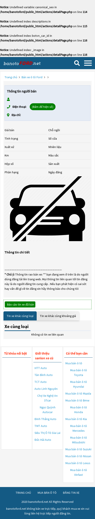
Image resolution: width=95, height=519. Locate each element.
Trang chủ (11, 77)
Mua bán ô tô (73, 363)
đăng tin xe (71, 493)
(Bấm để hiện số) (42, 107)
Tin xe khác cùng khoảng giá (58, 316)
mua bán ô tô (47, 493)
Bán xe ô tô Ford (32, 77)
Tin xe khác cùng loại (20, 316)
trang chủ (23, 493)
